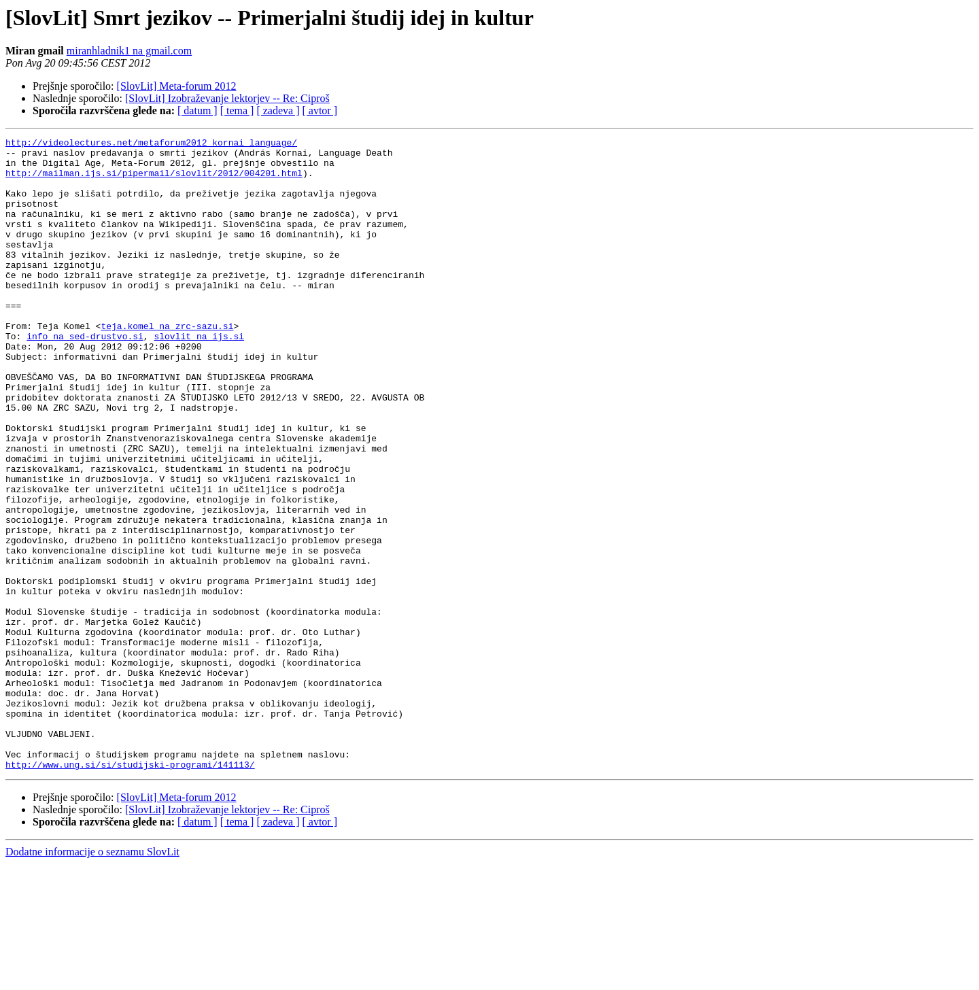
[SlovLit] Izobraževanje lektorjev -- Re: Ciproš (227, 98)
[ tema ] (237, 110)
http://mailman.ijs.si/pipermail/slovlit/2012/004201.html (154, 181)
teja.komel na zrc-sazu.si (167, 364)
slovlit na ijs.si (199, 377)
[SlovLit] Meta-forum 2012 (177, 86)
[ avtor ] (319, 110)
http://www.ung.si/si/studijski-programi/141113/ (130, 891)
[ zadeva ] (277, 110)
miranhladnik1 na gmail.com (129, 50)
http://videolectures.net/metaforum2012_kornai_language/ (151, 144)
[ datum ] (197, 110)
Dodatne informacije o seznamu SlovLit (92, 978)
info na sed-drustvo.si (85, 377)
